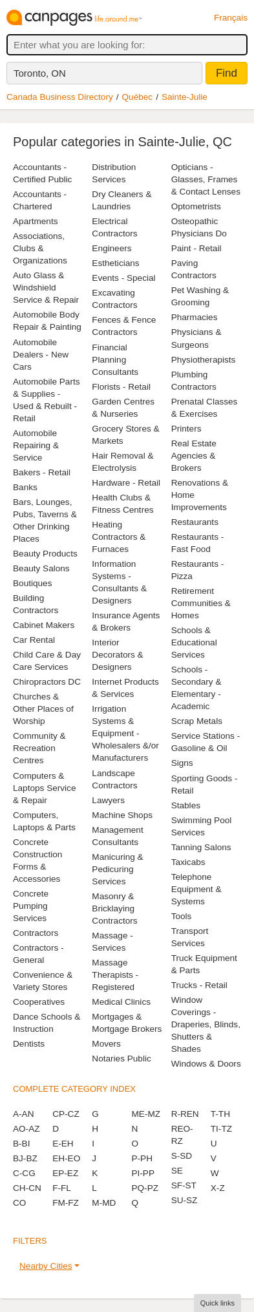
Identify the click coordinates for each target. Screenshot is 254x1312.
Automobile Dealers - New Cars (41, 355)
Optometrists (196, 206)
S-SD (181, 1156)
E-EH (62, 1143)
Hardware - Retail (126, 483)
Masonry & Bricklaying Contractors (114, 908)
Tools (181, 916)
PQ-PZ (144, 1188)
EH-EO (66, 1158)
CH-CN (27, 1188)
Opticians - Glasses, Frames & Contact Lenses (205, 179)
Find (226, 73)
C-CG (24, 1173)
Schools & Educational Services (194, 642)
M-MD (104, 1203)
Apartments (35, 221)
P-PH (141, 1158)
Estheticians (115, 263)
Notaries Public (121, 1058)
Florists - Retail (121, 387)
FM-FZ (65, 1203)
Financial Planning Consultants (115, 360)
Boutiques (32, 583)
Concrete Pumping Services (30, 906)
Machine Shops (122, 815)
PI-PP (142, 1173)
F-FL (61, 1188)
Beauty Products (45, 553)
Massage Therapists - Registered (115, 975)
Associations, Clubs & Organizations (40, 248)
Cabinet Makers (43, 625)
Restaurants (194, 522)
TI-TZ (221, 1129)
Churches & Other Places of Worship (43, 709)
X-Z (218, 1188)
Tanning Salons (201, 847)
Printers (186, 428)
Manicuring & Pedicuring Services (117, 869)
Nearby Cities (45, 1266)
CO (19, 1203)
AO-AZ (26, 1129)
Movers (106, 1044)
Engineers (111, 248)
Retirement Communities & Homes (201, 603)
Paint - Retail (196, 248)
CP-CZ (65, 1114)
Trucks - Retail (199, 985)
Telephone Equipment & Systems (196, 889)
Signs (182, 763)
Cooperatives (39, 1002)
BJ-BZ (25, 1158)
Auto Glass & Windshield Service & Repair (46, 288)
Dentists (29, 1044)
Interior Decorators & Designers (117, 655)
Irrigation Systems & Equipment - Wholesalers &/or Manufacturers (125, 733)
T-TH (220, 1114)
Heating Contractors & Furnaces (118, 537)
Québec (137, 97)
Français (231, 18)
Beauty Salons (41, 568)
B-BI (21, 1143)
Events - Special (123, 278)
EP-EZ (65, 1173)
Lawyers (108, 800)
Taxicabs (188, 862)
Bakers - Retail (41, 472)
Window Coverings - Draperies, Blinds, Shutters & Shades (205, 1024)
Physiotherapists (203, 360)
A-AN (23, 1114)
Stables (185, 805)
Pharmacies (194, 317)
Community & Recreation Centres (39, 748)
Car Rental (34, 640)
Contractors (35, 933)
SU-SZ (184, 1200)
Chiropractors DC (47, 682)
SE (177, 1170)
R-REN (185, 1114)
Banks (25, 487)
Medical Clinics (121, 1002)
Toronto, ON (40, 73)
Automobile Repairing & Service (36, 445)
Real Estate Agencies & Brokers (194, 456)
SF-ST (183, 1185)
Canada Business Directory (59, 97)
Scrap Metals (196, 721)
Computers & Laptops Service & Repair (44, 788)
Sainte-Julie (184, 97)
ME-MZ (145, 1114)
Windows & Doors (206, 1064)
